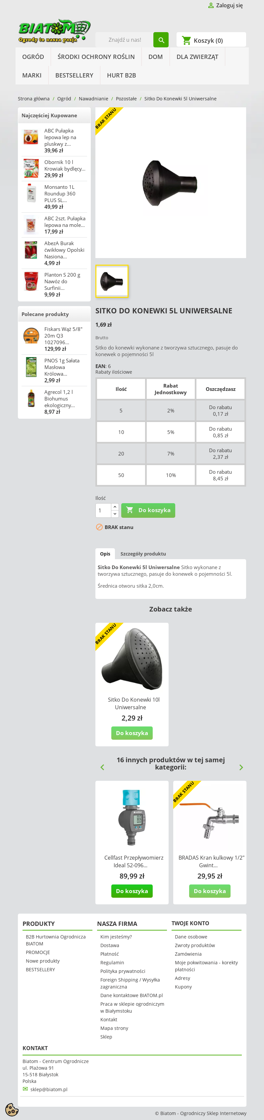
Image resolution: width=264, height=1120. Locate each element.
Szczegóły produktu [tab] (143, 554)
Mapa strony (114, 1028)
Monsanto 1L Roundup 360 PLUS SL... (60, 193)
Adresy (182, 978)
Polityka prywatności (122, 971)
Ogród (33, 57)
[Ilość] (103, 510)
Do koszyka (148, 510)
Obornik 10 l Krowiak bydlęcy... (64, 165)
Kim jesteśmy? (116, 936)
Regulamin (112, 962)
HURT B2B (121, 75)
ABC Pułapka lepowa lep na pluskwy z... (60, 137)
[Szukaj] (132, 39)
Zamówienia (188, 954)
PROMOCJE (38, 952)
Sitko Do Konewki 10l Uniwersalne (134, 703)
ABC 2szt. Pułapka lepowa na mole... (64, 221)
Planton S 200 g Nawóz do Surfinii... (62, 281)
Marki (32, 75)
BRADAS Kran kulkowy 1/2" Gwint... (211, 861)
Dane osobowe (191, 936)
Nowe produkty (43, 961)
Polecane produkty (45, 314)
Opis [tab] (105, 554)
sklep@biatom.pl (49, 1089)
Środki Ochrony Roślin (96, 57)
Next (238, 765)
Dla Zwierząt (197, 57)
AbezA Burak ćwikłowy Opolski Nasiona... (64, 250)
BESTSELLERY (74, 75)
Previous (99, 765)
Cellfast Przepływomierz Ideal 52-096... (133, 861)
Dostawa (109, 945)
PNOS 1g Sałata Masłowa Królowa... (61, 367)
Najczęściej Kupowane (49, 115)
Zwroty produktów (195, 945)
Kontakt (108, 1019)
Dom (155, 57)
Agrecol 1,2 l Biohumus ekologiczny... (59, 398)
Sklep (106, 1037)
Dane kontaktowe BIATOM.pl (131, 995)
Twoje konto (190, 923)
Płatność (109, 954)
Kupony (183, 987)
